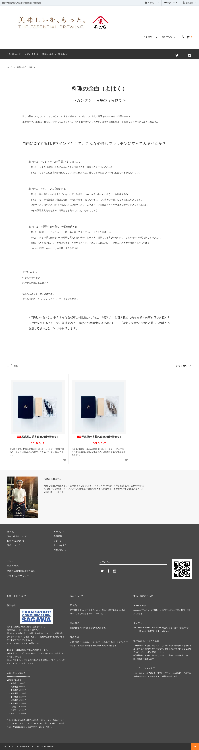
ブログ (10, 560)
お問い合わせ (31, 54)
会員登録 (189, 2)
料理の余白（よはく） (26, 67)
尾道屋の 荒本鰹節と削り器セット (37, 436)
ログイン (171, 2)
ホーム (9, 67)
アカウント (152, 2)
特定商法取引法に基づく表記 (21, 569)
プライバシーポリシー (18, 574)
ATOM (16, 565)
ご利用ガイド (14, 54)
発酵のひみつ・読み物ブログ (57, 54)
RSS (9, 565)
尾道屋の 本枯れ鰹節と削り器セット (99, 436)
